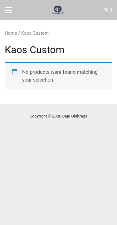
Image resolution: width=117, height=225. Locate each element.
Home (11, 33)
